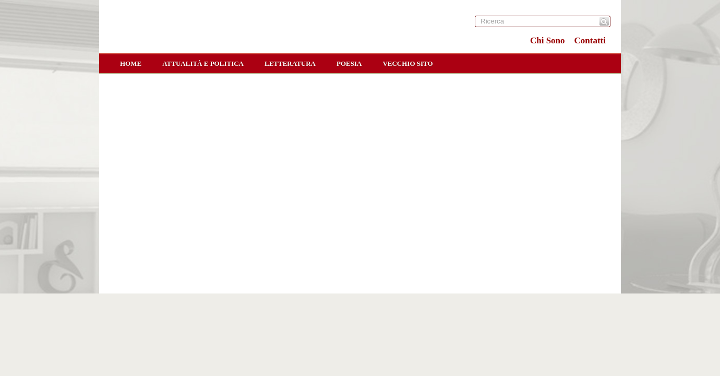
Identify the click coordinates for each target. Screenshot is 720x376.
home (130, 63)
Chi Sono (547, 40)
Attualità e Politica (203, 63)
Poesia (349, 63)
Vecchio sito (407, 63)
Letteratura (290, 63)
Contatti (590, 40)
